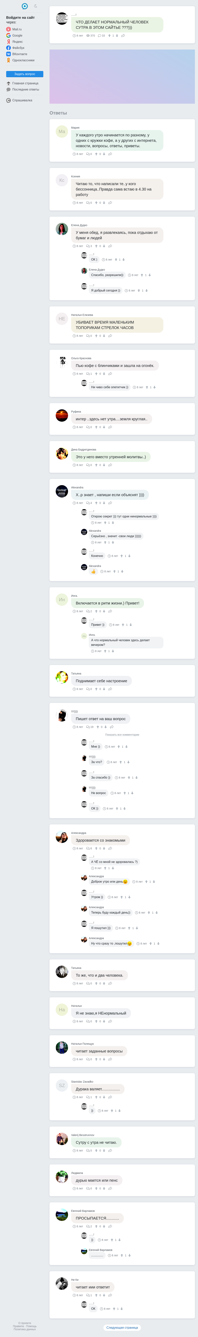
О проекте (24, 1323)
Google (14, 35)
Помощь (31, 1326)
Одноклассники (20, 60)
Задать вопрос (24, 74)
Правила (18, 1326)
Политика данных (25, 1329)
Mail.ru (14, 29)
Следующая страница (122, 1327)
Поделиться (123, 35)
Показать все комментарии (122, 734)
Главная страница (22, 83)
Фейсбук (15, 47)
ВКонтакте (16, 54)
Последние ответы (22, 89)
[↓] (116, 35)
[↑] (110, 35)
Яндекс (14, 41)
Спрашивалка (19, 100)
